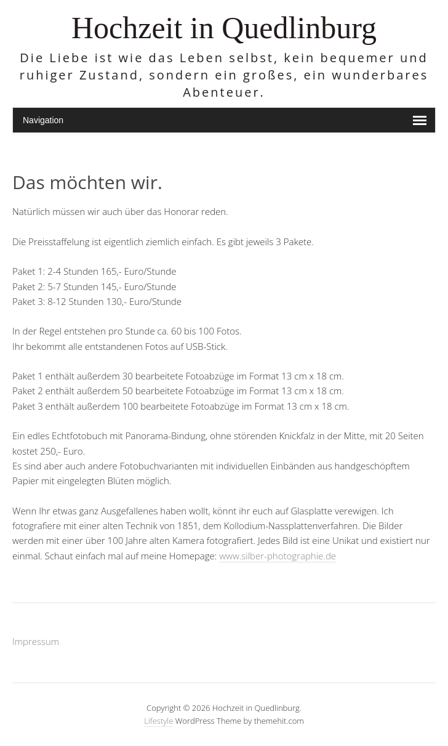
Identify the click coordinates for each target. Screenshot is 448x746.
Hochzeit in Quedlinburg (224, 27)
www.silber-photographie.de (277, 555)
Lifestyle (158, 720)
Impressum (35, 641)
